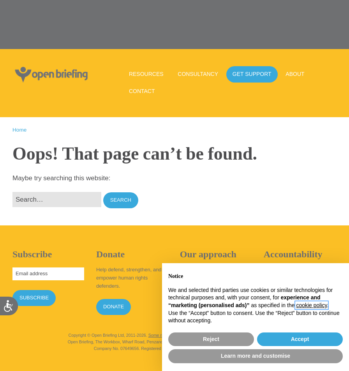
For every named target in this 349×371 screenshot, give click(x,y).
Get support (252, 74)
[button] (120, 200)
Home (19, 130)
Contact (142, 91)
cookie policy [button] (311, 305)
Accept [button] (300, 339)
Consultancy (198, 74)
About (295, 74)
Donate (113, 306)
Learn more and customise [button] (255, 356)
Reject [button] (211, 339)
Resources (146, 74)
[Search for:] (56, 199)
